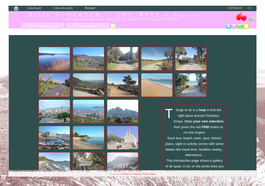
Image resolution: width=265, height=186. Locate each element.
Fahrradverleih (63, 8)
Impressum (115, 174)
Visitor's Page (149, 174)
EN (250, 8)
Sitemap (235, 8)
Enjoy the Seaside (42, 26)
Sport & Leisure (88, 26)
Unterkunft (34, 8)
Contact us (127, 174)
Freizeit (90, 8)
